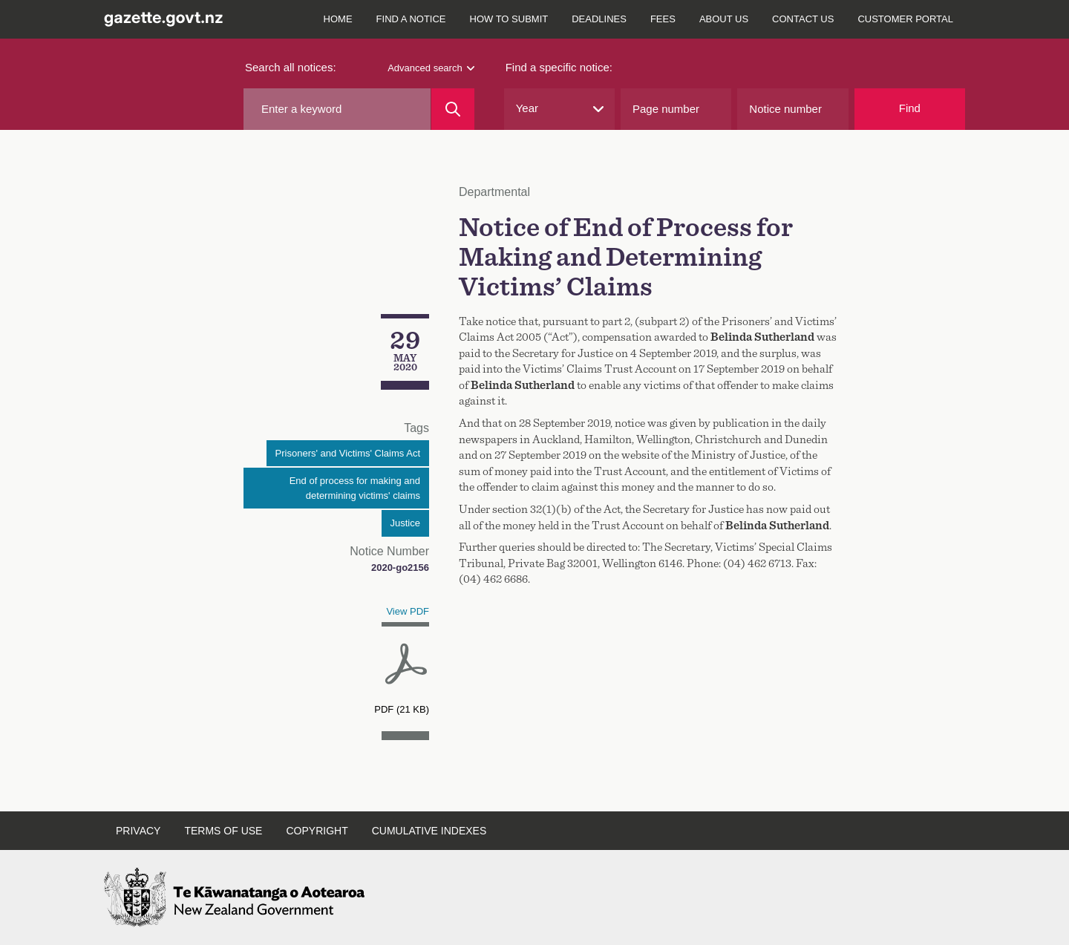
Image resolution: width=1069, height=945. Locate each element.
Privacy (138, 831)
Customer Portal (905, 18)
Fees (663, 18)
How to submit (509, 18)
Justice (405, 523)
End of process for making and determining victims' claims (355, 488)
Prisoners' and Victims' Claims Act (347, 453)
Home (338, 18)
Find (910, 108)
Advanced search (431, 67)
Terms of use (223, 831)
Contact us (803, 18)
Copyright (316, 831)
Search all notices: (290, 67)
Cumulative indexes (429, 831)
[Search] (452, 109)
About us (723, 18)
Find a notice (411, 18)
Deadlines (599, 18)
